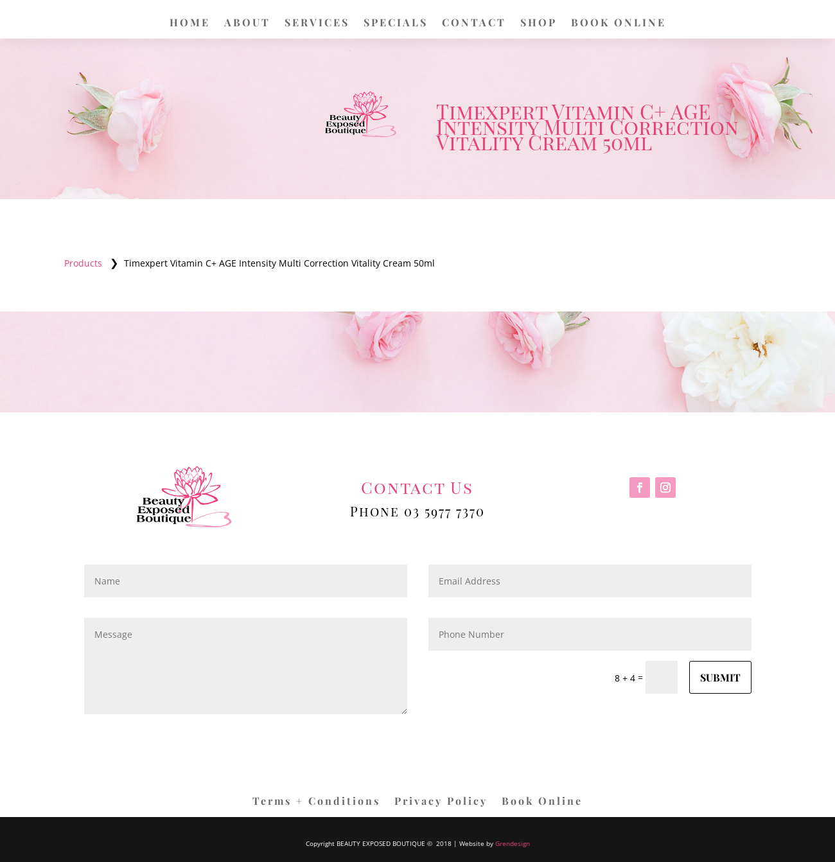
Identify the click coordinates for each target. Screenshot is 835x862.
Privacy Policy (441, 801)
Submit (720, 677)
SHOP (538, 23)
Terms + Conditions (316, 801)
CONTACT (474, 23)
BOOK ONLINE (618, 23)
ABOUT (247, 23)
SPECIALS (396, 23)
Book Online (542, 801)
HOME (190, 23)
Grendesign (512, 843)
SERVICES (317, 23)
